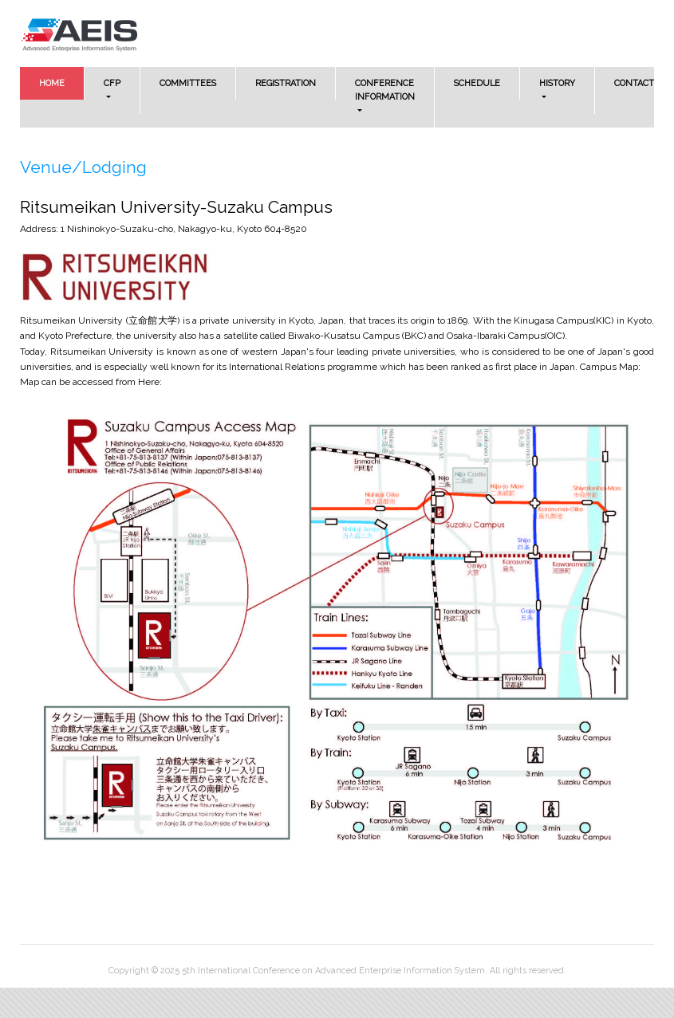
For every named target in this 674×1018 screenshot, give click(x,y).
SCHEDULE (477, 83)
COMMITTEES (188, 83)
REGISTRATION (285, 83)
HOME (62, 82)
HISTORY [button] (557, 83)
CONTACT (634, 83)
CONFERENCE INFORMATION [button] (385, 90)
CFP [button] (112, 83)
